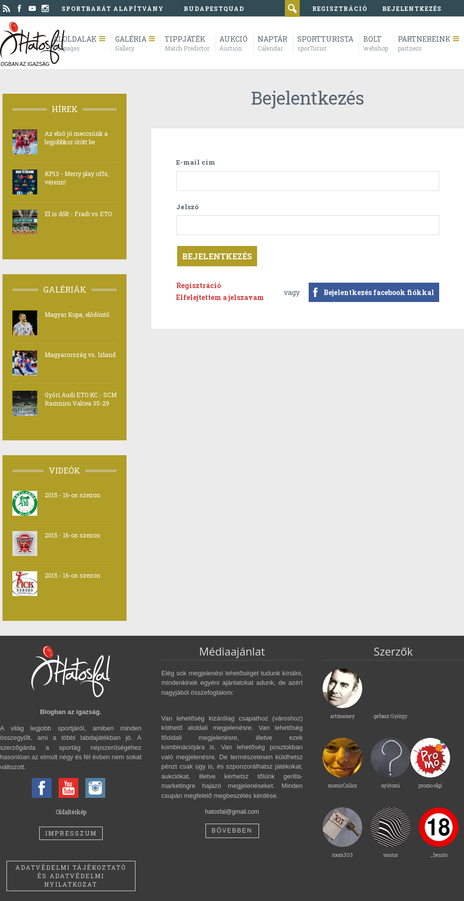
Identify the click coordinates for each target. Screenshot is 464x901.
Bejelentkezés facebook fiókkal (379, 292)
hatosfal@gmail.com (232, 811)
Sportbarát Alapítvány (113, 8)
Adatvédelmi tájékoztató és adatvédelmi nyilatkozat (70, 875)
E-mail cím (195, 162)
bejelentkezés (412, 8)
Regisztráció (198, 285)
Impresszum (71, 833)
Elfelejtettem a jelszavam (220, 297)
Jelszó (187, 206)
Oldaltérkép (71, 812)
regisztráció (339, 8)
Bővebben (231, 830)
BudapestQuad (214, 8)
